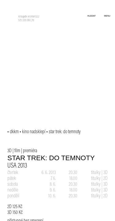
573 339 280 (24, 20)
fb (33, 20)
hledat (91, 16)
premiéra (30, 151)
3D (9, 151)
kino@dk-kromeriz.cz (28, 16)
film (17, 151)
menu (107, 16)
